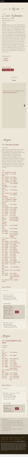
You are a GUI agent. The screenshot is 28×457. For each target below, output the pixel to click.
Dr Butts (6, 212)
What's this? (6, 293)
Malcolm (6, 244)
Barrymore (15, 192)
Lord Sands (7, 202)
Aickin (14, 183)
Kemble (14, 247)
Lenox (6, 252)
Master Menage (16, 379)
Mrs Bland (15, 234)
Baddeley (15, 202)
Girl (5, 380)
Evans (14, 218)
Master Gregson (16, 255)
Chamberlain (4, 199)
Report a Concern (14, 440)
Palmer (14, 175)
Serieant (6, 216)
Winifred (6, 377)
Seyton (6, 258)
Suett (14, 200)
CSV (12, 69)
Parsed (13, 83)
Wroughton (15, 186)
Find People (17, 442)
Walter (6, 361)
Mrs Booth (15, 231)
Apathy (6, 363)
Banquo (6, 248)
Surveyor (6, 213)
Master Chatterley (16, 272)
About (11, 442)
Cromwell (7, 210)
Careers (22, 440)
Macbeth (6, 247)
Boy (6, 379)
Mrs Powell (15, 228)
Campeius (7, 179)
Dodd (18, 277)
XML (8, 69)
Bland (14, 204)
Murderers (7, 264)
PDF (7, 80)
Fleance (6, 255)
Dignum (14, 207)
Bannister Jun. (16, 361)
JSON (4, 69)
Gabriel (6, 364)
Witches (6, 277)
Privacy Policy (5, 442)
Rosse (6, 253)
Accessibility (4, 440)
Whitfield (15, 184)
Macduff (6, 250)
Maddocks (15, 195)
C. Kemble (15, 210)
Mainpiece (6, 58)
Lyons (14, 216)
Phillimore (15, 181)
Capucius (7, 181)
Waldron (15, 212)
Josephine (7, 375)
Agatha (6, 236)
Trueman (15, 197)
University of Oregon (8, 444)
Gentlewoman (4, 232)
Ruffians (6, 369)
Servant (6, 367)
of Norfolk (7, 184)
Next (24, 108)
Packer (14, 179)
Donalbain (7, 245)
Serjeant (6, 263)
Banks (14, 215)
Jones (14, 266)
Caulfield (15, 189)
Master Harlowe (16, 269)
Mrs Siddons (15, 223)
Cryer (6, 218)
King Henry (7, 175)
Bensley (14, 176)
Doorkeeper (4, 221)
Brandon (6, 215)
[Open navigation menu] (1, 1)
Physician (7, 260)
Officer (6, 261)
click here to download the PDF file (10, 95)
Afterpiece (6, 60)
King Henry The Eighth (12, 147)
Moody (14, 277)
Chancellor (7, 195)
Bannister (15, 276)
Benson (14, 213)
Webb (19, 264)
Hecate (6, 276)
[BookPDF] (14, 108)
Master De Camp (16, 245)
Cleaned (20, 80)
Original (13, 80)
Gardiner (6, 200)
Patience (6, 234)
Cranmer (6, 183)
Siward (6, 256)
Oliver (6, 366)
